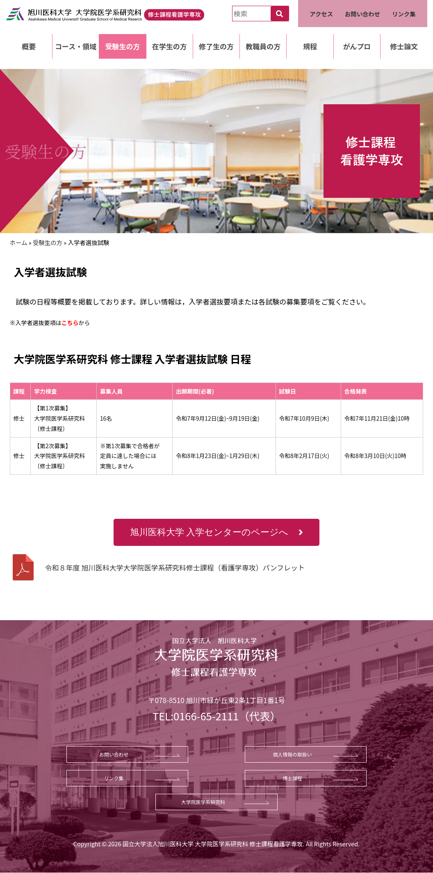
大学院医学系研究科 (203, 801)
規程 (310, 46)
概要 (29, 46)
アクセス (321, 13)
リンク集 (404, 13)
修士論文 (404, 46)
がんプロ (357, 46)
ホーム (18, 242)
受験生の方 (122, 46)
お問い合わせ (362, 13)
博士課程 (292, 777)
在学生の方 (169, 46)
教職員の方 (263, 46)
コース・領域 (75, 46)
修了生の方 (216, 46)
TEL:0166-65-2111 (196, 715)
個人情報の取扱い (292, 754)
